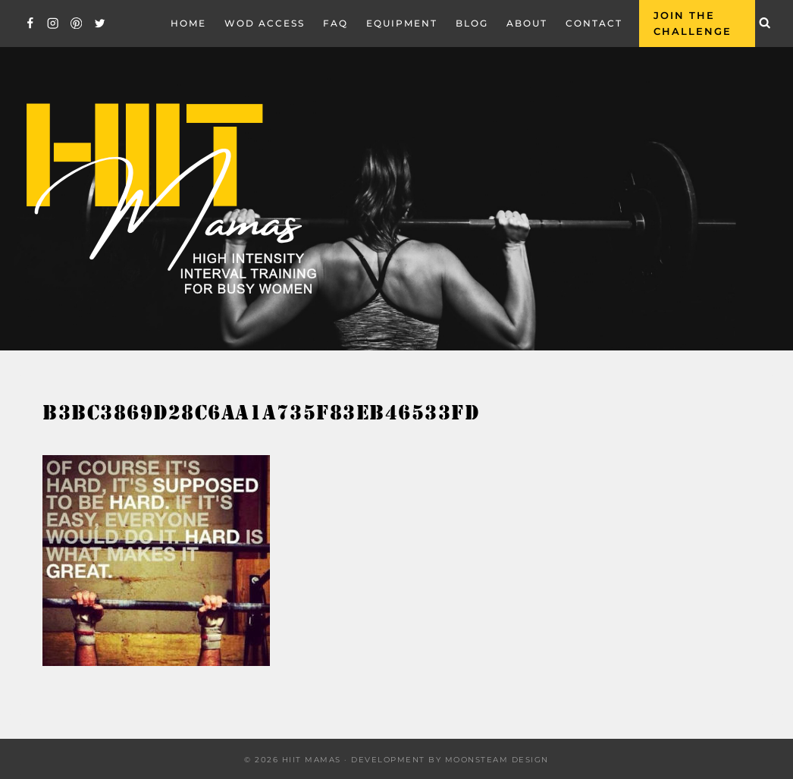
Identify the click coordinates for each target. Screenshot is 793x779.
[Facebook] (30, 23)
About (526, 23)
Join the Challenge (693, 23)
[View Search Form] (765, 23)
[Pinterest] (76, 23)
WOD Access (264, 23)
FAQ (335, 23)
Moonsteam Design (497, 760)
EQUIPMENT (401, 23)
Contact (594, 23)
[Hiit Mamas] (169, 199)
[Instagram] (53, 23)
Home (188, 23)
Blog (472, 23)
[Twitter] (99, 23)
